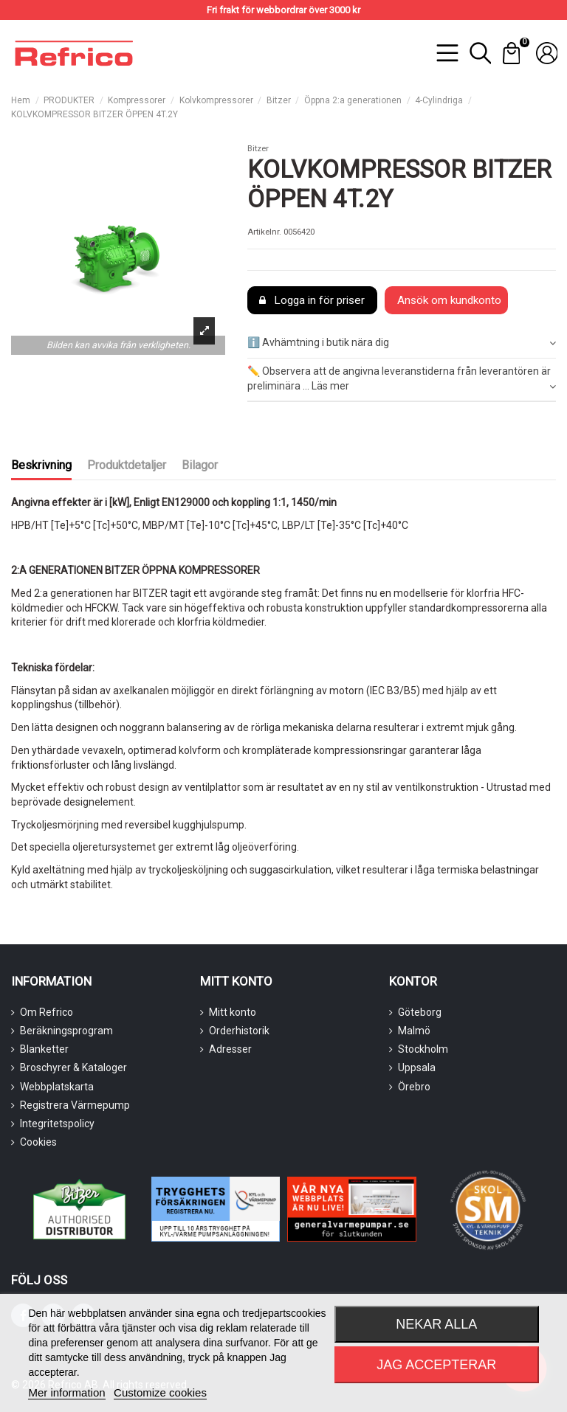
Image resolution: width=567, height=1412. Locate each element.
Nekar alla (436, 1324)
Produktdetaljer (126, 465)
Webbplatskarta (57, 1087)
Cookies (38, 1142)
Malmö (414, 1030)
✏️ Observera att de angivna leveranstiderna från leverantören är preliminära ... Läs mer (401, 379)
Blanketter (44, 1049)
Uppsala (417, 1067)
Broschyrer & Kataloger (73, 1067)
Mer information (66, 1392)
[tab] (401, 344)
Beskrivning (41, 465)
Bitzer (258, 148)
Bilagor (200, 465)
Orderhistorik (239, 1030)
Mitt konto (232, 1012)
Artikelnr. (264, 232)
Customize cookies (160, 1392)
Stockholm (423, 1049)
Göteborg (419, 1012)
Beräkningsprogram (66, 1030)
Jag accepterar (436, 1364)
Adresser (230, 1049)
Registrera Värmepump (75, 1105)
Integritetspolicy (57, 1123)
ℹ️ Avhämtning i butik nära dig (401, 343)
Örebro (414, 1087)
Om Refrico (46, 1012)
